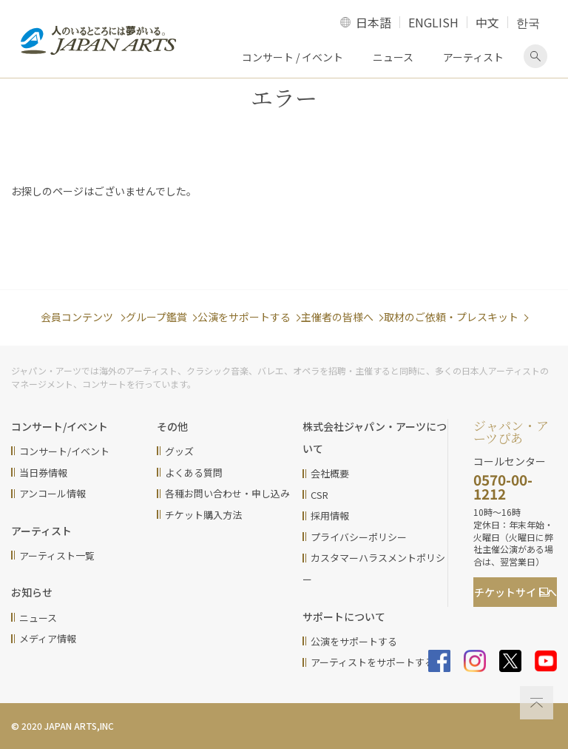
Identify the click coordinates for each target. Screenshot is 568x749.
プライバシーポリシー (359, 537)
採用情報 (330, 515)
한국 (528, 22)
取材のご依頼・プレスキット (451, 316)
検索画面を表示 (535, 56)
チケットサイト (515, 592)
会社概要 (330, 473)
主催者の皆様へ (337, 316)
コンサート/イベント (64, 451)
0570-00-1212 (502, 486)
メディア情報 (47, 638)
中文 (487, 22)
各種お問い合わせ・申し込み (227, 493)
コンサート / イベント (292, 57)
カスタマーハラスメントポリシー (373, 568)
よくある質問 (194, 473)
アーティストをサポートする (372, 662)
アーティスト (473, 57)
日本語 (373, 22)
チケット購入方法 (203, 515)
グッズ (179, 451)
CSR (319, 495)
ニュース (393, 57)
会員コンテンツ (78, 316)
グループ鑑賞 (156, 316)
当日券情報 (43, 473)
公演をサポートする (244, 316)
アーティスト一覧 (57, 555)
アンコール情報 (52, 493)
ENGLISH (433, 22)
